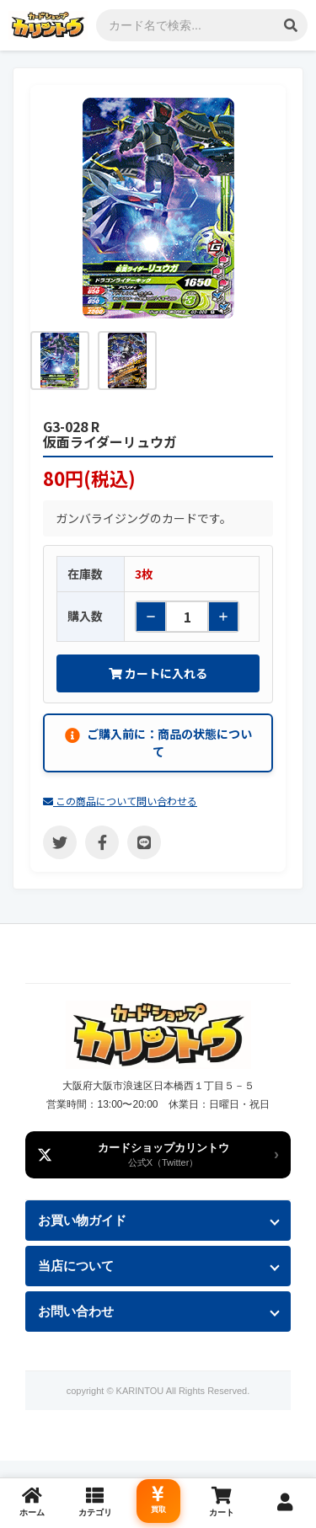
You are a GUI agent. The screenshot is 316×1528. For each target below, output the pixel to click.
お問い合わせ (76, 1311)
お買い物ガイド (82, 1220)
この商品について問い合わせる (120, 800)
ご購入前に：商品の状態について (158, 742)
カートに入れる (158, 673)
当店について (76, 1265)
